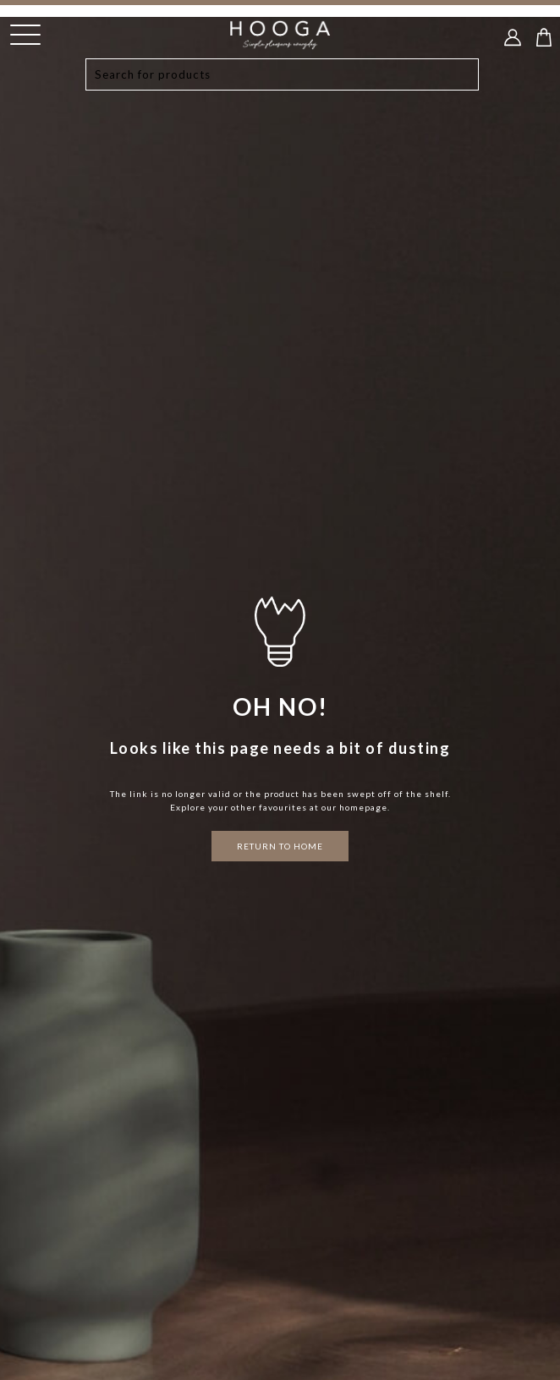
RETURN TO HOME (280, 846)
